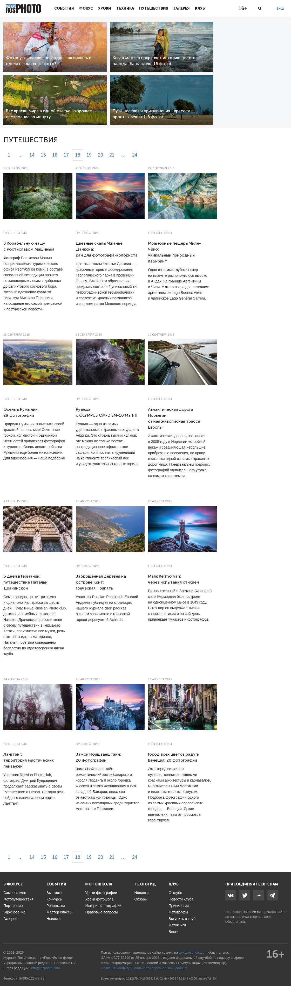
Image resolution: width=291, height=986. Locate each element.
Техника (125, 8)
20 (100, 155)
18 (77, 155)
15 (43, 155)
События (64, 8)
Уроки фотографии (101, 893)
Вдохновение (14, 912)
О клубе (175, 893)
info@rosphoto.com (45, 968)
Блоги (174, 932)
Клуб (200, 8)
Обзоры (141, 899)
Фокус (86, 8)
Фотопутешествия (18, 899)
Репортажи (55, 906)
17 (66, 155)
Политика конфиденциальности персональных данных (144, 968)
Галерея (182, 8)
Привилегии (179, 906)
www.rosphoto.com (256, 917)
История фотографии (103, 906)
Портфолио (13, 906)
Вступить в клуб (182, 919)
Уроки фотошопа (99, 899)
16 (54, 155)
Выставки (54, 893)
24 (134, 155)
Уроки (104, 8)
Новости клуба (181, 899)
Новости (53, 919)
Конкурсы (54, 899)
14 (32, 155)
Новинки (141, 893)
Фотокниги (177, 925)
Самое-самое (14, 893)
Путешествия (153, 8)
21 (111, 155)
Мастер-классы (59, 912)
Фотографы (178, 912)
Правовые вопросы (101, 912)
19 (89, 155)
